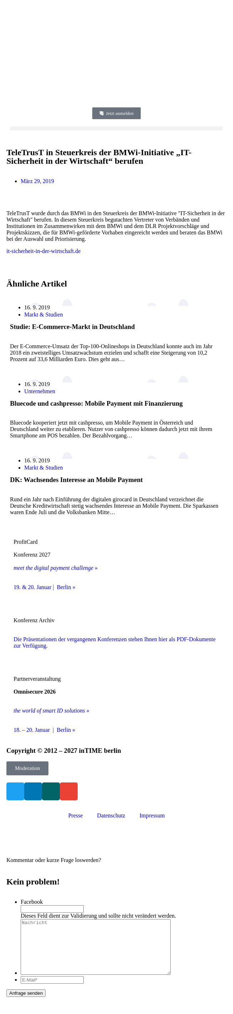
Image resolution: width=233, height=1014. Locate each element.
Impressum (152, 815)
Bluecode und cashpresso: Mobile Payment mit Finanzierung (96, 403)
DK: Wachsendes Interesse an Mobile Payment (76, 479)
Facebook (32, 902)
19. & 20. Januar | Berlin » (44, 587)
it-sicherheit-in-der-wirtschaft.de (43, 251)
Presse (75, 815)
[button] (116, 128)
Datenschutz (111, 815)
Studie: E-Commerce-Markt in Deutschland (72, 326)
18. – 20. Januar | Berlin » (44, 730)
